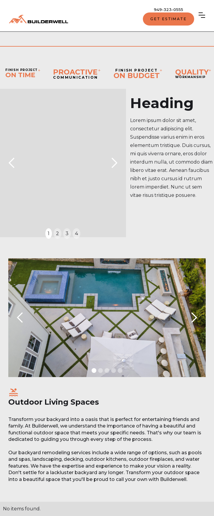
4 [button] (76, 233)
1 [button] (48, 233)
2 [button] (57, 233)
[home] (38, 19)
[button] (202, 15)
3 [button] (67, 233)
